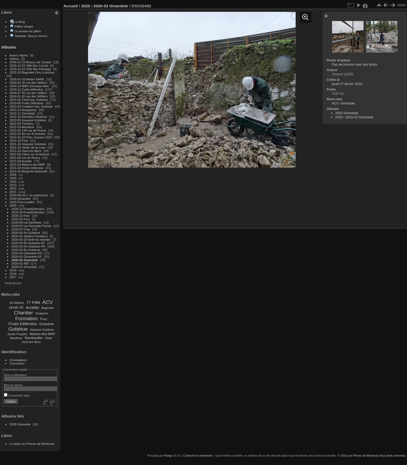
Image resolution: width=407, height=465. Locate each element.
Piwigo (168, 455)
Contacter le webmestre (198, 455)
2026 (13, 174)
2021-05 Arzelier (21, 161)
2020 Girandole (20, 198)
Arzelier (32, 307)
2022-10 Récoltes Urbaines (28, 116)
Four (43, 319)
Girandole (46, 324)
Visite (48, 338)
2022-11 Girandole (22, 113)
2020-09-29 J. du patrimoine (29, 195)
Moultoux (16, 338)
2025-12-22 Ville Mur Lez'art (29, 65)
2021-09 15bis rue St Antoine (30, 154)
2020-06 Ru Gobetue (26, 232)
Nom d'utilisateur (15, 375)
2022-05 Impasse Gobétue (28, 120)
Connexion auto (17, 395)
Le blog (20, 21)
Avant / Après (19, 55)
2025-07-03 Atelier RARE (27, 79)
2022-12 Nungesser (23, 110)
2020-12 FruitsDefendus (28, 208)
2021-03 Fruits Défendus (27, 168)
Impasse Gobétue (42, 329)
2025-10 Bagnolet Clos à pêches (32, 72)
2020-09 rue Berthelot (26, 222)
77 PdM (33, 302)
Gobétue (18, 329)
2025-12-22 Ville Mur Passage (30, 69)
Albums (8, 47)
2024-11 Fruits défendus (26, 89)
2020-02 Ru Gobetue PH (29, 246)
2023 (13, 185)
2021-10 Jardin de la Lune (28, 147)
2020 (13, 205)
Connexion (17, 363)
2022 (13, 188)
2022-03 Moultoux (22, 127)
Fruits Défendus (23, 323)
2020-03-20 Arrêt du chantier (31, 239)
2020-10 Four (21, 215)
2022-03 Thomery (22, 123)
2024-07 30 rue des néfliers (28, 92)
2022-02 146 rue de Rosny (28, 130)
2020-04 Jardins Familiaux (30, 236)
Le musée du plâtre (28, 31)
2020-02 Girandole (25, 260)
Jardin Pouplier (17, 334)
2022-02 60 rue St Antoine (28, 133)
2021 (13, 191)
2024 (13, 181)
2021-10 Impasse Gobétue (28, 144)
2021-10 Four (19, 140)
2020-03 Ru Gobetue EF (28, 243)
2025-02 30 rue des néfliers (28, 82)
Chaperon (41, 313)
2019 (13, 270)
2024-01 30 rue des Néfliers (29, 96)
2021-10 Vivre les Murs (25, 150)
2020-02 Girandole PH (27, 253)
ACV (47, 302)
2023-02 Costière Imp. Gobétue (31, 106)
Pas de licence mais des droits (354, 64)
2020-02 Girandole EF (27, 256)
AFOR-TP (16, 308)
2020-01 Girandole (24, 266)
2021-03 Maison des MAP (27, 164)
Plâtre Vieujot (24, 26)
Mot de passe (13, 385)
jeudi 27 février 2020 (347, 84)
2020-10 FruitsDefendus (28, 212)
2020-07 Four (21, 229)
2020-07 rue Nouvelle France (31, 226)
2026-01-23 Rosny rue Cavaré (30, 62)
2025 (13, 178)
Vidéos (14, 58)
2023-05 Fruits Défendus (27, 103)
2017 (13, 277)
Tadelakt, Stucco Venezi (31, 36)
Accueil (70, 6)
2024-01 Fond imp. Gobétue (29, 99)
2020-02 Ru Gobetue (26, 249)
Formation (26, 318)
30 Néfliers (17, 302)
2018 (13, 273)
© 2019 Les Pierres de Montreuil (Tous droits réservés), (372, 455)
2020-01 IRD (20, 263)
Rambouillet (34, 338)
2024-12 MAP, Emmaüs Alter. (30, 86)
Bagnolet (47, 307)
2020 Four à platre (22, 202)
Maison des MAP (42, 334)
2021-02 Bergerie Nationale (28, 171)
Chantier (23, 312)
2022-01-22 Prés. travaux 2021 (31, 137)
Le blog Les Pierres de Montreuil (32, 443)
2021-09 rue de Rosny (25, 157)
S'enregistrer (18, 360)
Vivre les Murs (31, 342)
